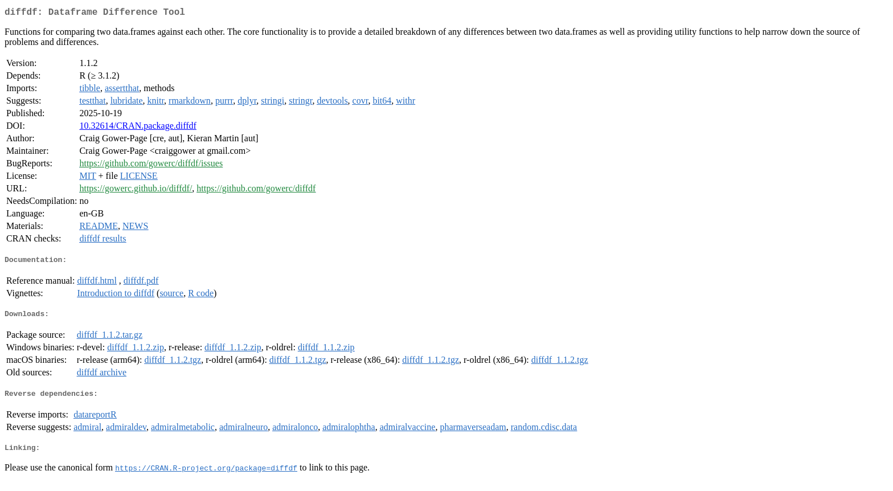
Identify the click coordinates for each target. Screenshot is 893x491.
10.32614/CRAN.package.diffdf (137, 128)
